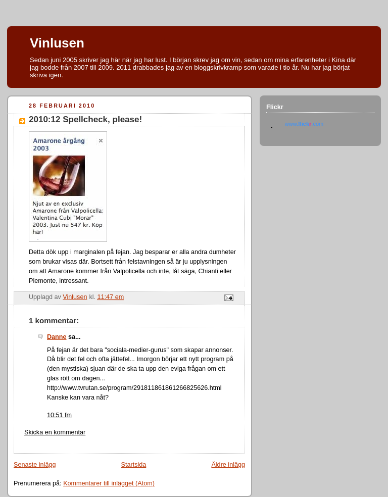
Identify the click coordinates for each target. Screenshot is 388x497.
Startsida (134, 464)
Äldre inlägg (228, 464)
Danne (57, 336)
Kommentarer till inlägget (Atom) (109, 483)
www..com (304, 124)
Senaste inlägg (35, 464)
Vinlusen (57, 43)
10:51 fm (59, 415)
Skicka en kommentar (54, 432)
